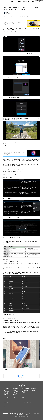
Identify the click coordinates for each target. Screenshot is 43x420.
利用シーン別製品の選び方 (25, 390)
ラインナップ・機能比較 (7, 391)
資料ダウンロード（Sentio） (7, 408)
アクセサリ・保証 (6, 392)
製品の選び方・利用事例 (26, 1)
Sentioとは (14, 390)
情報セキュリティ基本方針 (37, 412)
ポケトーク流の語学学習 (25, 402)
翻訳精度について (34, 1)
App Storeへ (5, 400)
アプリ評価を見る (6, 402)
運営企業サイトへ (5, 413)
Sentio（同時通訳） (18, 1)
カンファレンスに (15, 393)
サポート (39, 1)
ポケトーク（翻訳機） (11, 1)
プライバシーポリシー (29, 413)
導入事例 (14, 392)
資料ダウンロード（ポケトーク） (8, 407)
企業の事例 (23, 391)
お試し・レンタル (6, 394)
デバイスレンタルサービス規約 (30, 412)
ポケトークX (39, 0)
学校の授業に (14, 394)
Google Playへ (6, 401)
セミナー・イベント (6, 406)
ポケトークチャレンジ (32, 402)
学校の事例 (23, 392)
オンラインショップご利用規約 (20, 413)
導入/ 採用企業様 (24, 400)
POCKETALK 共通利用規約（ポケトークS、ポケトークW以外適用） (23, 414)
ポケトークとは (6, 390)
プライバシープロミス (15, 400)
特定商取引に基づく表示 (36, 413)
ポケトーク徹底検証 (24, 401)
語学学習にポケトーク (32, 400)
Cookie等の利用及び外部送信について (21, 412)
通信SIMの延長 (6, 393)
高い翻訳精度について (33, 390)
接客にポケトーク (32, 401)
